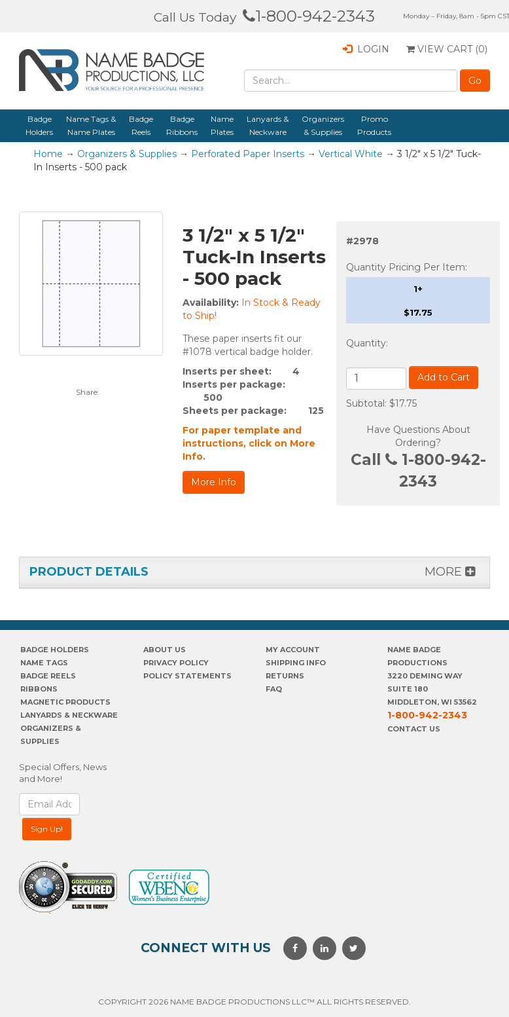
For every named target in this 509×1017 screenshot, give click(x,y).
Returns (285, 675)
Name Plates (222, 125)
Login (366, 49)
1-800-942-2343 (309, 16)
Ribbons (39, 688)
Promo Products (374, 125)
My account (293, 649)
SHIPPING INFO (296, 662)
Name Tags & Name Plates (91, 125)
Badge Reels (141, 125)
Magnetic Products (65, 702)
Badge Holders (39, 125)
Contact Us (413, 728)
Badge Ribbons (182, 125)
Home (48, 154)
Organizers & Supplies (323, 125)
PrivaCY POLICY (176, 662)
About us (164, 649)
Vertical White (351, 154)
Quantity (366, 343)
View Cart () (446, 49)
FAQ (274, 688)
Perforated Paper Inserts (247, 154)
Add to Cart (443, 377)
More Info (213, 482)
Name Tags (44, 662)
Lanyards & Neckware (268, 125)
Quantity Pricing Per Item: (406, 267)
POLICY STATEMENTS (187, 675)
